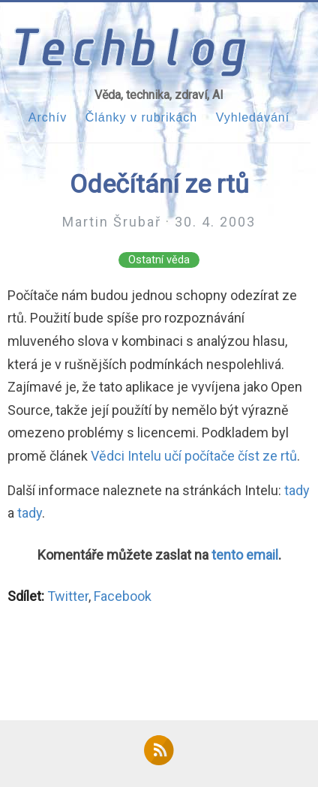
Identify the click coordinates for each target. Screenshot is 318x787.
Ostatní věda (159, 260)
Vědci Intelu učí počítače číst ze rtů (194, 456)
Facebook (123, 596)
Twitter (67, 596)
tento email (245, 555)
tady (297, 490)
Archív (47, 117)
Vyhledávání (253, 117)
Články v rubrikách (142, 117)
